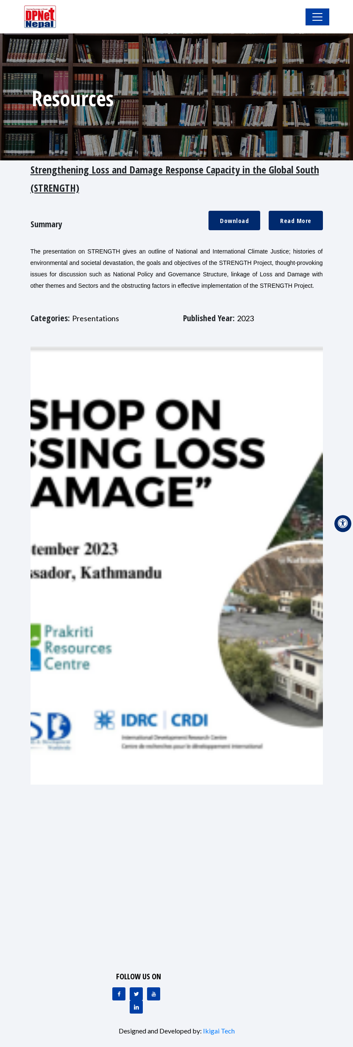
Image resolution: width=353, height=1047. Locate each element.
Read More (295, 220)
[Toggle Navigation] (317, 16)
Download (234, 220)
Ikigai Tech (219, 1031)
